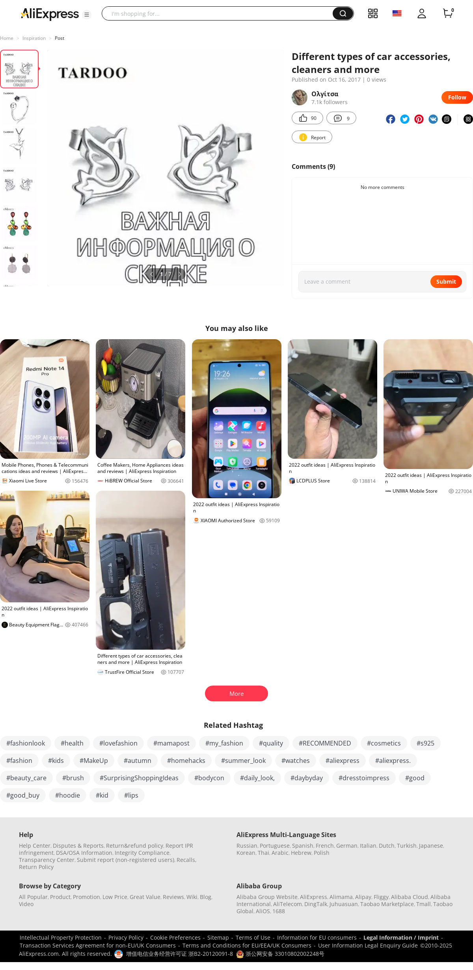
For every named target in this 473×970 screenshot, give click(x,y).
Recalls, (187, 859)
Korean (245, 852)
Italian (368, 845)
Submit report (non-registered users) (125, 859)
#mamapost (171, 743)
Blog (205, 897)
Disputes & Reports (78, 845)
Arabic (280, 852)
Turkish (407, 845)
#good (415, 778)
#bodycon (209, 778)
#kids (56, 760)
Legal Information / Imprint (401, 937)
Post (59, 38)
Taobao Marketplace (387, 904)
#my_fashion (224, 743)
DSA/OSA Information (84, 852)
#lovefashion (118, 743)
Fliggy (381, 897)
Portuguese (275, 845)
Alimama (341, 897)
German (347, 845)
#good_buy (22, 795)
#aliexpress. (393, 760)
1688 (278, 911)
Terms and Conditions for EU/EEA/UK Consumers (246, 945)
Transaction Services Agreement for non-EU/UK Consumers (98, 945)
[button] (86, 14)
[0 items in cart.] (447, 13)
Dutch (387, 845)
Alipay (363, 897)
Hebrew (301, 852)
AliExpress (313, 897)
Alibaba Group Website (267, 897)
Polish (322, 852)
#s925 (425, 743)
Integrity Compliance (142, 852)
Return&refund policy (134, 845)
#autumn (137, 760)
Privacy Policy (125, 937)
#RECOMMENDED (325, 743)
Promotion (86, 897)
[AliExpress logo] (49, 14)
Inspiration (34, 38)
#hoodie (67, 795)
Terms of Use (253, 937)
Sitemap (218, 937)
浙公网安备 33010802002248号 (280, 953)
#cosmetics (384, 743)
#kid (102, 795)
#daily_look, (257, 778)
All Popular (33, 897)
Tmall (423, 904)
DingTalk (315, 904)
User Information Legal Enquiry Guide (368, 945)
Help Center (34, 845)
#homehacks (186, 760)
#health (72, 743)
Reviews (173, 897)
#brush (73, 778)
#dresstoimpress (364, 778)
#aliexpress (342, 760)
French (325, 845)
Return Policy (36, 867)
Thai (263, 852)
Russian (246, 845)
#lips (131, 795)
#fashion (19, 760)
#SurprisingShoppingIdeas (139, 778)
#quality (271, 743)
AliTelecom (287, 904)
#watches (295, 760)
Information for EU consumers (317, 937)
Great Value (145, 897)
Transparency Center (46, 859)
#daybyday (307, 778)
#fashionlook (25, 743)
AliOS (263, 911)
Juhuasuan (344, 904)
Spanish (302, 845)
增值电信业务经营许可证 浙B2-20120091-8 (179, 953)
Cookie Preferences (175, 937)
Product (60, 897)
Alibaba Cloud (409, 897)
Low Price (114, 897)
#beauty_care (26, 778)
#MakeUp (94, 760)
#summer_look (243, 760)
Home (6, 38)
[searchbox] (220, 13)
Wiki (191, 897)
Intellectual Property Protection (61, 937)
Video (26, 904)
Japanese (431, 845)
